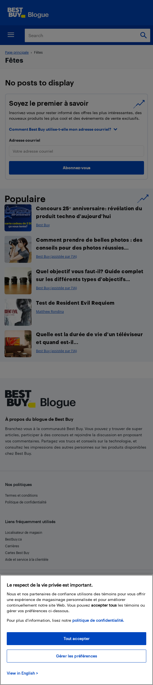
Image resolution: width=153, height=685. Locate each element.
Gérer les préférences (76, 656)
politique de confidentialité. (98, 620)
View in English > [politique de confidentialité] (22, 673)
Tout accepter (77, 638)
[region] (76, 630)
